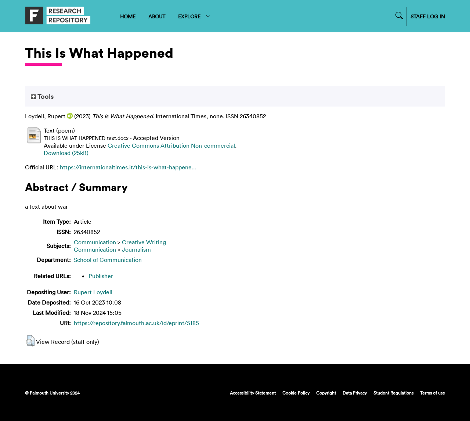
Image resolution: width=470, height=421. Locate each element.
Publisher (100, 276)
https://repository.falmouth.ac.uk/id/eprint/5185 (136, 323)
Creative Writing (144, 242)
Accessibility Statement (253, 392)
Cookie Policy (296, 392)
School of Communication (108, 259)
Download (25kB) (66, 152)
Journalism (136, 249)
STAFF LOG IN (428, 16)
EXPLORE (194, 16)
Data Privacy (355, 392)
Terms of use (432, 392)
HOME (127, 16)
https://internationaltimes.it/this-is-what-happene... (128, 167)
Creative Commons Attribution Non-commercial (171, 145)
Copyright (326, 392)
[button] (30, 340)
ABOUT (156, 16)
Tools (42, 96)
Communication (95, 242)
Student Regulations (393, 392)
